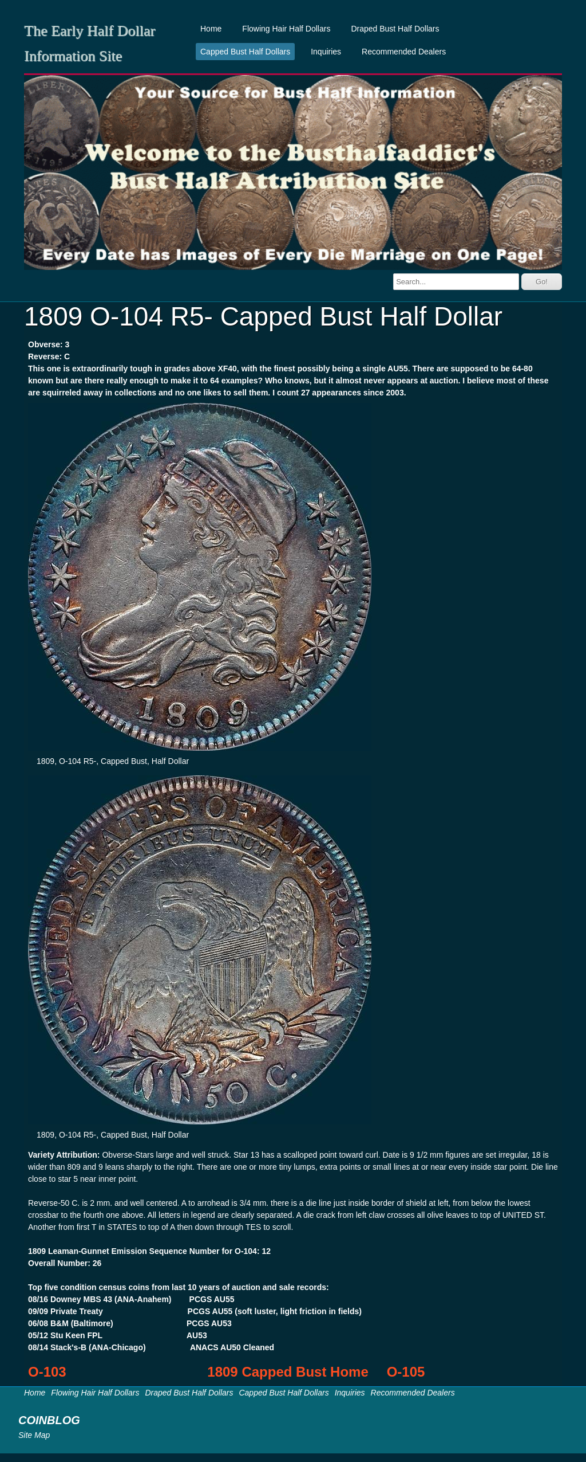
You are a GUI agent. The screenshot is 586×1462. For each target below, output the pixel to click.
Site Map (34, 1435)
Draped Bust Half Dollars (395, 28)
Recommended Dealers (404, 51)
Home (210, 28)
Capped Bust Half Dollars (245, 51)
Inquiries (326, 51)
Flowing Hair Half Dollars (286, 28)
